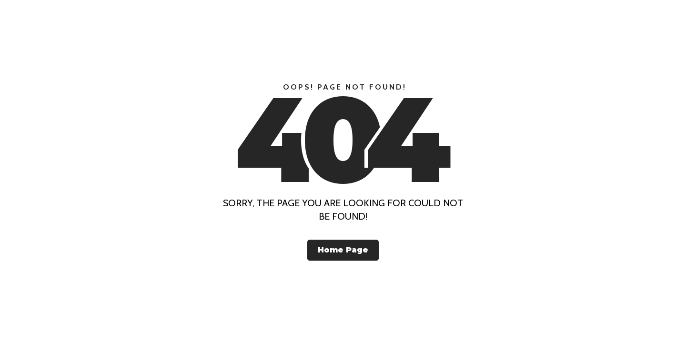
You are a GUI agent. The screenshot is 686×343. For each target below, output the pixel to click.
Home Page (343, 249)
